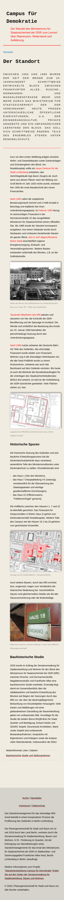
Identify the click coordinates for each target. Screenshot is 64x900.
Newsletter (36, 798)
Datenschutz (38, 805)
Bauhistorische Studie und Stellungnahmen (28, 755)
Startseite (8, 52)
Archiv (25, 798)
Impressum (24, 805)
